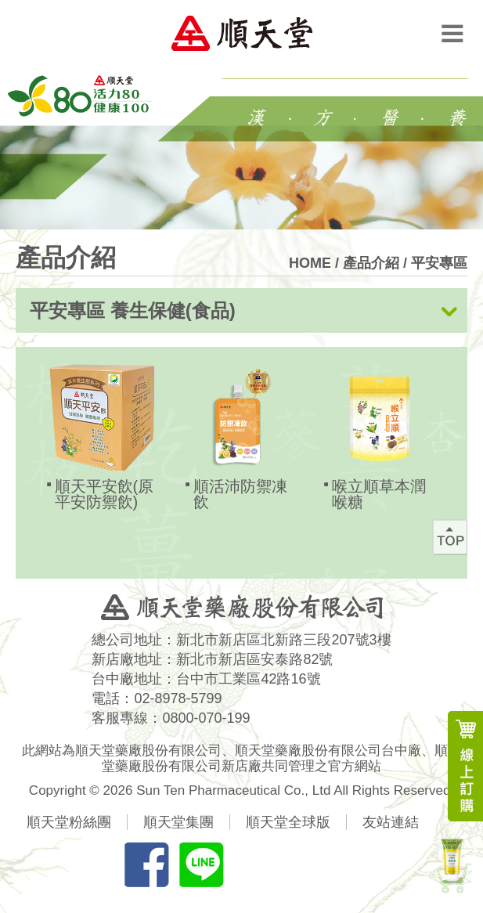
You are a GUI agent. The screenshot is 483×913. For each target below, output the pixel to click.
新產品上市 (451, 863)
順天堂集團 (178, 822)
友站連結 (390, 822)
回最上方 (449, 537)
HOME (310, 263)
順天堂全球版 (288, 822)
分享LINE (201, 864)
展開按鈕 (449, 311)
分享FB (146, 864)
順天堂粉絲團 (69, 822)
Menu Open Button (452, 33)
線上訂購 (465, 766)
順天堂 (241, 33)
